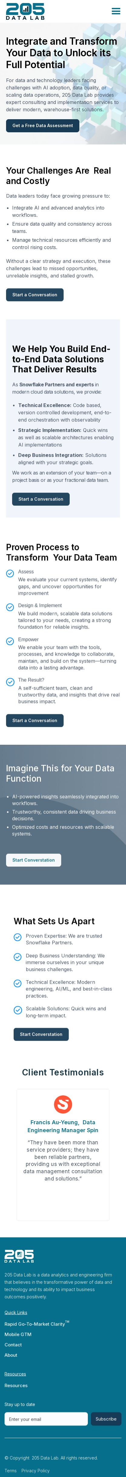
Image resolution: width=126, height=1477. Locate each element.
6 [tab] (79, 1233)
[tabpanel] (63, 1155)
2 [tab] (53, 1233)
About (11, 1360)
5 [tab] (73, 1233)
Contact (13, 1350)
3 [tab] (59, 1233)
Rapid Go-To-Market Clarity (35, 1329)
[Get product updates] (46, 1424)
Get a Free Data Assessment (42, 125)
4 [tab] (66, 1233)
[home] (34, 11)
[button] (94, 11)
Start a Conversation (34, 299)
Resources (16, 1390)
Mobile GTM (18, 1339)
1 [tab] (46, 1233)
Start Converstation (33, 865)
